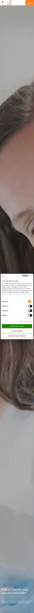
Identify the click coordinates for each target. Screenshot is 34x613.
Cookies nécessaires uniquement (17, 335)
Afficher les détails (24, 321)
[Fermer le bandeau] (31, 275)
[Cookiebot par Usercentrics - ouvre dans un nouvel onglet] (21, 276)
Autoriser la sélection (17, 331)
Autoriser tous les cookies (17, 326)
